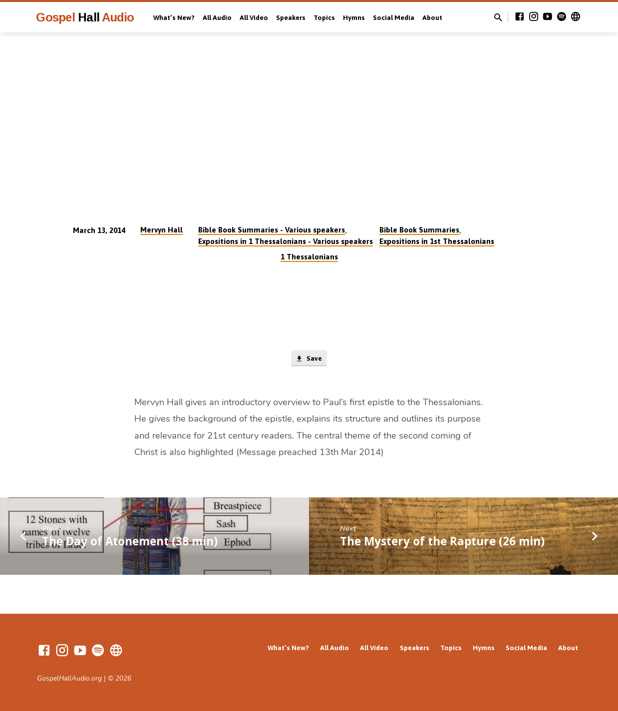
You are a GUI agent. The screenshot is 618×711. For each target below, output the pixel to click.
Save (309, 359)
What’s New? (174, 17)
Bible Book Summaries (419, 230)
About (432, 17)
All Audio (217, 17)
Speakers (291, 17)
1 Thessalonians (309, 256)
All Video (254, 17)
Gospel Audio (85, 17)
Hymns (354, 17)
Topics (324, 17)
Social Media (393, 17)
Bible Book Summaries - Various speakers (271, 230)
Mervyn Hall (161, 230)
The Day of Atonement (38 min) (130, 542)
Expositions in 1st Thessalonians (436, 241)
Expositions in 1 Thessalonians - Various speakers (285, 241)
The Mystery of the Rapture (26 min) (442, 542)
